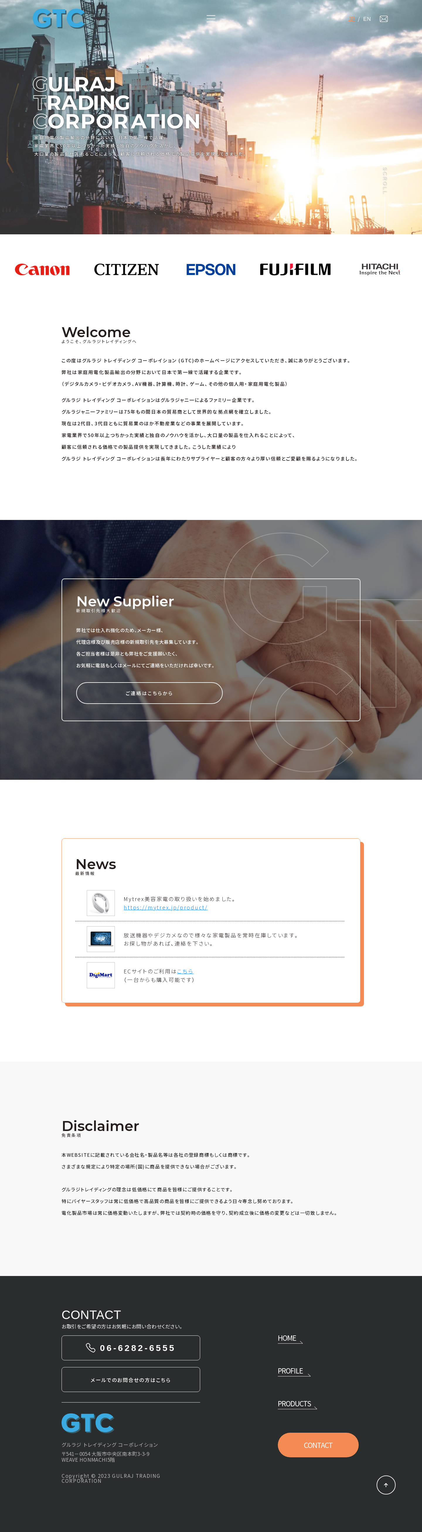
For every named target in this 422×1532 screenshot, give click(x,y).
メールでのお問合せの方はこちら (131, 1379)
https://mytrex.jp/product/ (165, 907)
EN (368, 19)
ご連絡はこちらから (149, 693)
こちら (185, 971)
